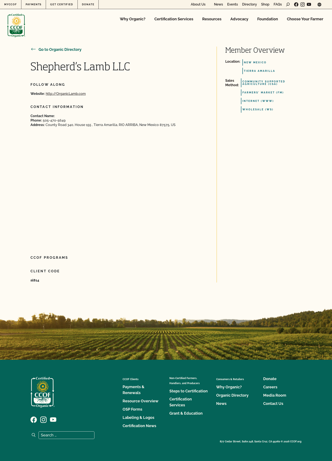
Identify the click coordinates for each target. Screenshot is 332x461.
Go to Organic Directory (56, 49)
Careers (270, 387)
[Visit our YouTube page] (309, 4)
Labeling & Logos (138, 417)
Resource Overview (140, 401)
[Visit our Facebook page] (296, 4)
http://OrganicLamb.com (66, 94)
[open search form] (288, 4)
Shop (265, 4)
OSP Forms (132, 409)
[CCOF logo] (16, 21)
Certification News (139, 426)
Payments (34, 4)
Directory (249, 4)
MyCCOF (10, 4)
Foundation (267, 19)
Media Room (274, 395)
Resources (211, 19)
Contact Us (273, 403)
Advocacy (239, 19)
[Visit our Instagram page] (302, 4)
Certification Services (173, 19)
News (218, 4)
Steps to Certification (188, 391)
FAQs (278, 4)
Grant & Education (186, 413)
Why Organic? (132, 19)
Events (232, 4)
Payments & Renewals (133, 390)
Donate (88, 4)
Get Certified (61, 4)
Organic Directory (232, 395)
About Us (198, 4)
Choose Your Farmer (305, 19)
